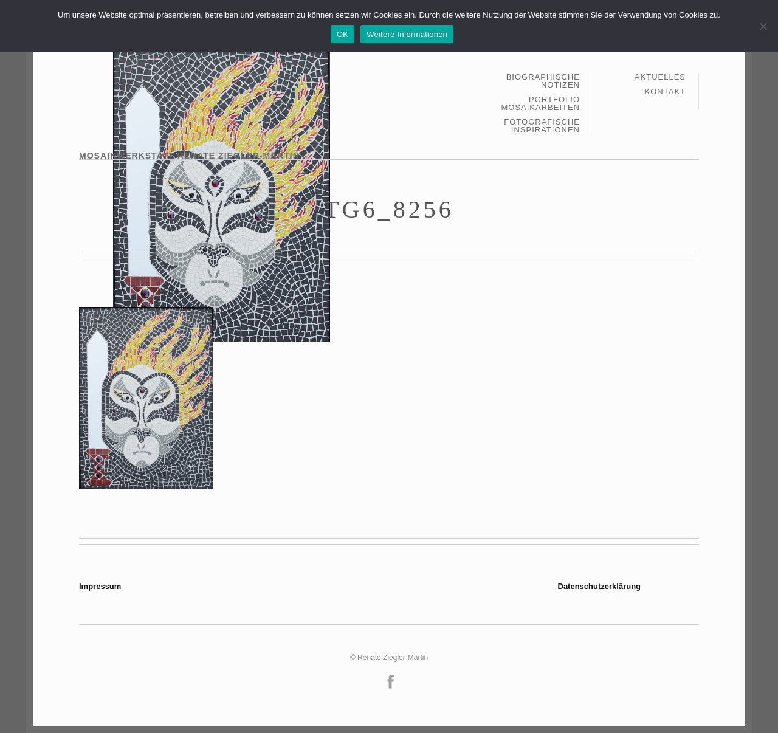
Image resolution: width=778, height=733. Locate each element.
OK (342, 34)
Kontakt (665, 91)
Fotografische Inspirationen (542, 126)
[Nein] (763, 26)
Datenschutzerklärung (599, 586)
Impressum (100, 586)
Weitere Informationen (407, 34)
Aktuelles (660, 77)
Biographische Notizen (543, 81)
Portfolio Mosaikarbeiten (540, 103)
